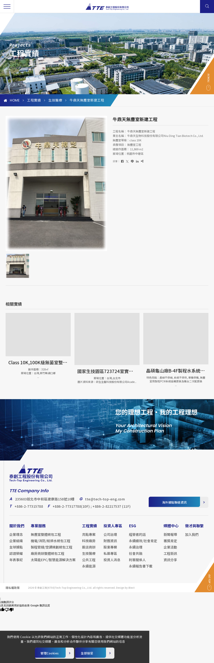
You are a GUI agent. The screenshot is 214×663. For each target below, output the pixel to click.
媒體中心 (171, 528)
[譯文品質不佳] (9, 610)
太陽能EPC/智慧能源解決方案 (53, 562)
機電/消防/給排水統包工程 (50, 543)
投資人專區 (113, 528)
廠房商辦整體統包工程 (47, 555)
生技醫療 (55, 100)
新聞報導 (170, 536)
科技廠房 (89, 543)
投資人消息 (112, 562)
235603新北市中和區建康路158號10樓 (45, 501)
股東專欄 (110, 549)
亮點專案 (89, 536)
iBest (131, 590)
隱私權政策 (13, 590)
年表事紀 (16, 562)
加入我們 (192, 536)
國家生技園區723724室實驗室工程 (112, 371)
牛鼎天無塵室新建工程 (87, 100)
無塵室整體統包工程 (46, 536)
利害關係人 (137, 562)
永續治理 (135, 549)
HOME (12, 100)
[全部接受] (94, 653)
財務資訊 (110, 543)
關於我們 (16, 528)
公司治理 (110, 536)
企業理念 (16, 536)
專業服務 (38, 528)
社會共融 (135, 555)
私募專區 (110, 555)
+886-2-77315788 (29, 508)
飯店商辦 (89, 549)
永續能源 (89, 568)
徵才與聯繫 (194, 528)
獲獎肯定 (170, 543)
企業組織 (16, 543)
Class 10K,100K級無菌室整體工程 (42, 362)
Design (120, 590)
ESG (132, 528)
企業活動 (170, 549)
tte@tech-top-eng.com (105, 501)
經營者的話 (137, 536)
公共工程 (89, 562)
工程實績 (34, 100)
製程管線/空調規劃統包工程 (51, 549)
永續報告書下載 (140, 568)
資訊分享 (170, 562)
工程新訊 (170, 555)
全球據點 (16, 549)
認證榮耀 (16, 555)
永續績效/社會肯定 (143, 543)
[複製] (142, 161)
